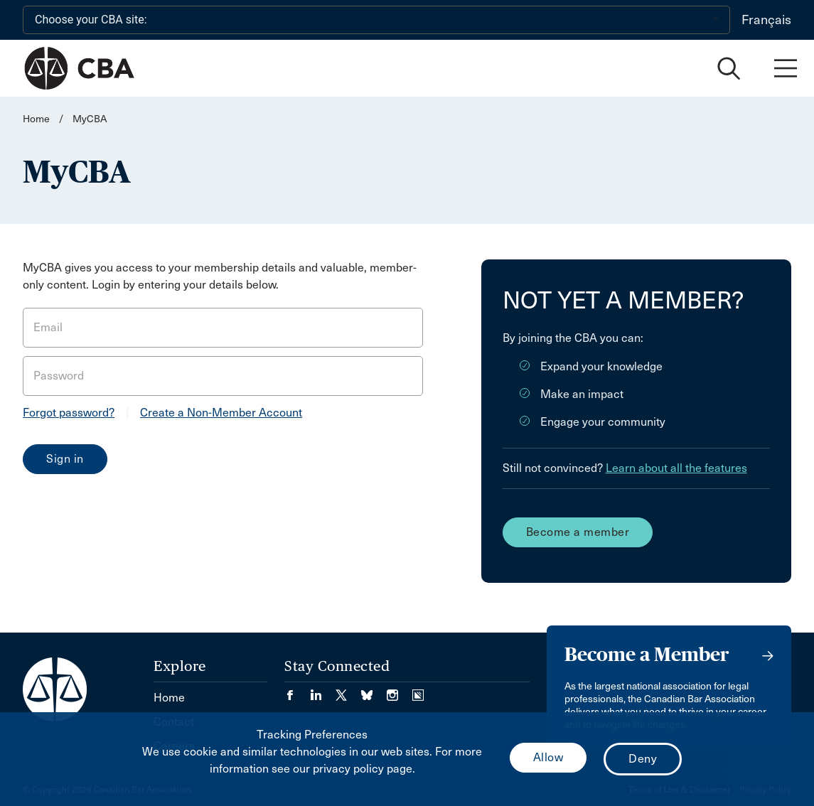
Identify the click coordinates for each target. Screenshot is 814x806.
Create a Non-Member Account (221, 412)
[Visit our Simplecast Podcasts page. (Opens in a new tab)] (418, 690)
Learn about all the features (676, 468)
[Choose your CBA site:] (376, 20)
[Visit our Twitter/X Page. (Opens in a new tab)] (348, 690)
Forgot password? (68, 412)
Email (48, 327)
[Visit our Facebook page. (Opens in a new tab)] (297, 690)
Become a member (578, 532)
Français (766, 20)
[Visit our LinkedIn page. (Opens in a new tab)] (323, 690)
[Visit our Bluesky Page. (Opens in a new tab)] (374, 690)
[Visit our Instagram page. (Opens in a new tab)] (399, 690)
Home (36, 119)
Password (58, 375)
